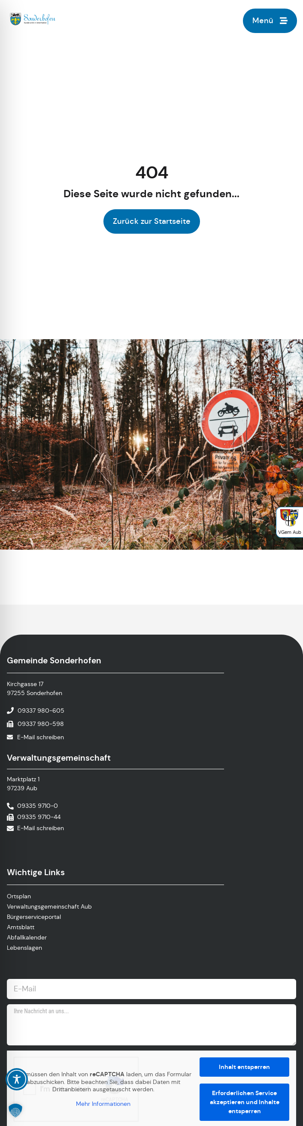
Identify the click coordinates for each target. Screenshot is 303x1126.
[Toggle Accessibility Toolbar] (16, 1079)
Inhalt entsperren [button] (244, 1067)
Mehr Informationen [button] (103, 1103)
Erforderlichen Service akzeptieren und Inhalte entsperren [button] (244, 1102)
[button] (15, 1110)
